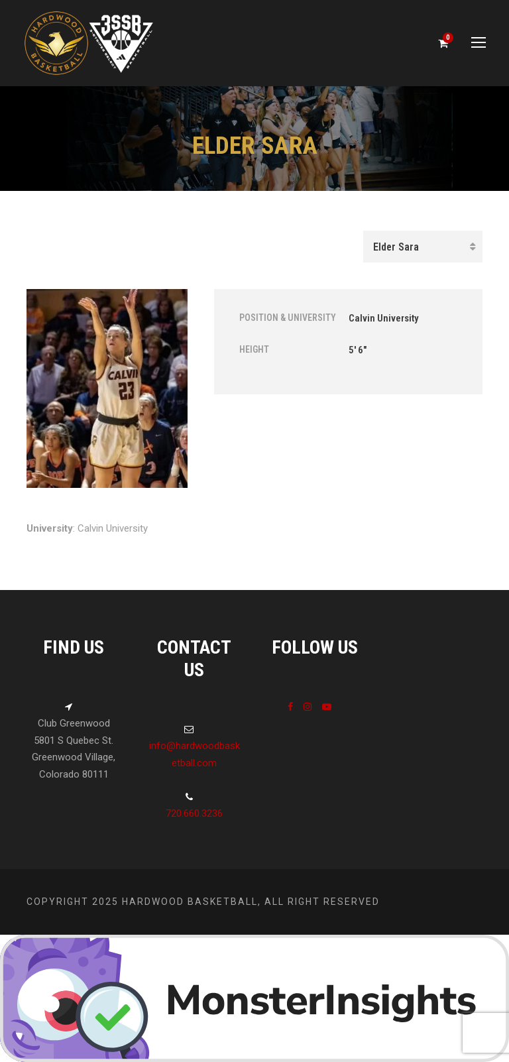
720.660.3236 (194, 813)
